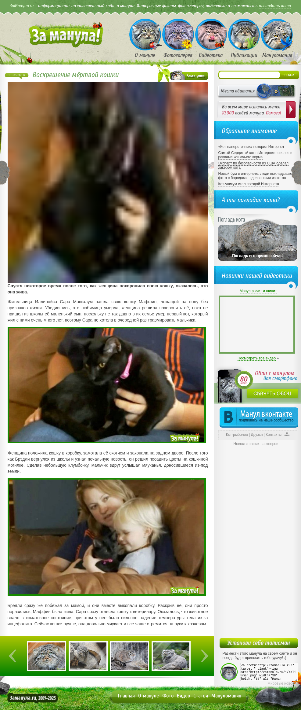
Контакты (273, 434)
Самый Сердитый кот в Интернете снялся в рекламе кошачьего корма (255, 155)
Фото (168, 696)
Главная (126, 696)
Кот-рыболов (237, 434)
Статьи (200, 696)
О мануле (148, 696)
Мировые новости (282, 683)
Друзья (257, 434)
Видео (183, 696)
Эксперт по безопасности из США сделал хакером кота (253, 165)
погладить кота (275, 6)
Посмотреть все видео (257, 358)
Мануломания (226, 696)
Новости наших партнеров (256, 444)
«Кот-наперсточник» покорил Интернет (251, 147)
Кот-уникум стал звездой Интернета (248, 184)
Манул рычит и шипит (258, 291)
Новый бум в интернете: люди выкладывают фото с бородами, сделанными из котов (256, 175)
